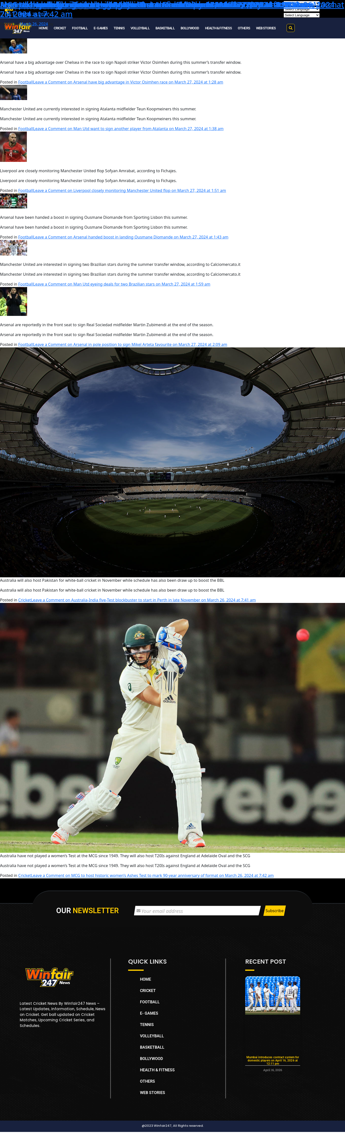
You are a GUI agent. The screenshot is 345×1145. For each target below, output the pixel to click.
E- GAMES (101, 28)
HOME (43, 28)
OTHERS (244, 28)
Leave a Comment (128, 82)
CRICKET (60, 28)
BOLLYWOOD (190, 28)
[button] (291, 28)
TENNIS (119, 28)
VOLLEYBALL (140, 28)
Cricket (24, 600)
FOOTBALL (80, 28)
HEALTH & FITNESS (218, 28)
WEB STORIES (266, 28)
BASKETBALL (165, 28)
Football (25, 82)
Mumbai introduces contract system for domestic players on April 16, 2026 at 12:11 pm (272, 1060)
